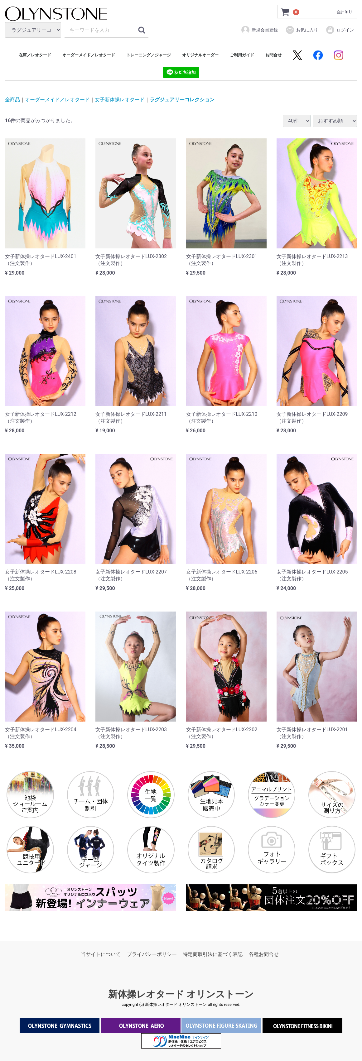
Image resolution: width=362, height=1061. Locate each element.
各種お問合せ (264, 954)
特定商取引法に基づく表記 (213, 954)
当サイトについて (101, 954)
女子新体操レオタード (120, 100)
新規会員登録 (259, 30)
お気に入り (301, 30)
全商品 (12, 100)
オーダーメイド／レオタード (57, 100)
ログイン (340, 30)
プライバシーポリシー (152, 954)
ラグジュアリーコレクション (182, 100)
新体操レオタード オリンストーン (181, 994)
